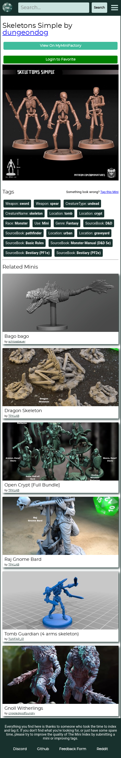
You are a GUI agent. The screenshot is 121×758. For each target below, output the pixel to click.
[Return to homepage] (8, 7)
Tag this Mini (109, 192)
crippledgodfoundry (21, 713)
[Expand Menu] (114, 7)
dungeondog (25, 32)
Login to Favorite (60, 59)
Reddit (102, 749)
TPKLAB (13, 416)
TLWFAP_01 (16, 639)
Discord (20, 749)
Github (43, 749)
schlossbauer (16, 341)
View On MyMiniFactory (60, 46)
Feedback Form (72, 749)
